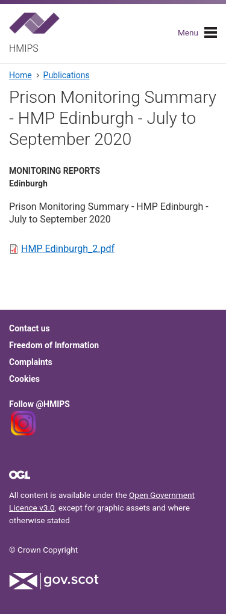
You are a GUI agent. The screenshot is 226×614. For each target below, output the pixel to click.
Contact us (29, 328)
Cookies (24, 379)
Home (20, 75)
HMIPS (24, 48)
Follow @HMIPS (39, 404)
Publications (66, 75)
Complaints (30, 362)
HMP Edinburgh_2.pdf (68, 248)
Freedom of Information (54, 345)
